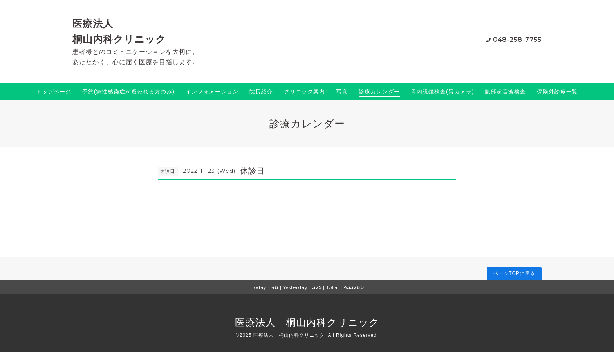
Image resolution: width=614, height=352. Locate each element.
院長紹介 (261, 91)
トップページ (53, 91)
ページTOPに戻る (514, 273)
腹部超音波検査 (505, 91)
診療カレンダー (379, 91)
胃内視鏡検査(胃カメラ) (442, 91)
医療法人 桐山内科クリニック (307, 322)
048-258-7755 (517, 39)
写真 (342, 91)
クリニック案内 (304, 91)
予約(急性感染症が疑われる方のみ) (128, 91)
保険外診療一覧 (557, 91)
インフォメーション (212, 91)
